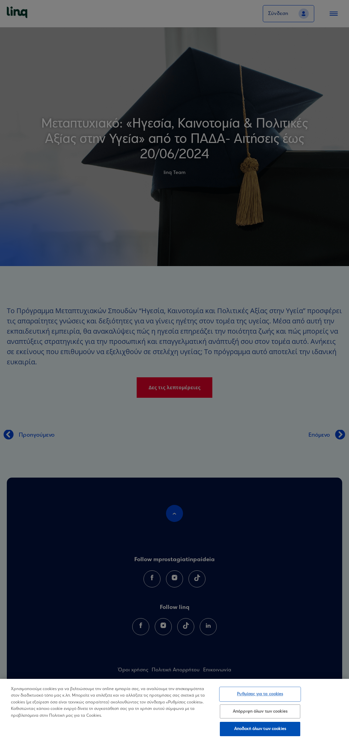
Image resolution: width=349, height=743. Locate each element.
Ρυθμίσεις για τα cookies (260, 694)
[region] (174, 711)
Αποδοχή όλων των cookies (260, 729)
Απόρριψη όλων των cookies (260, 711)
